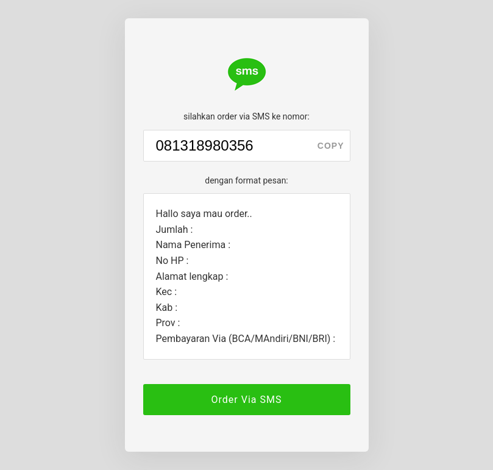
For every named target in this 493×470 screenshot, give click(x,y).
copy (330, 146)
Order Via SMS (246, 399)
